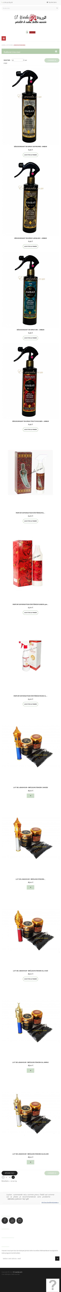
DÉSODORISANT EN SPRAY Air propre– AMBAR (30, 146)
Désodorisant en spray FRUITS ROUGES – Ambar (30, 421)
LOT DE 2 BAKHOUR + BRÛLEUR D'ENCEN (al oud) (30, 971)
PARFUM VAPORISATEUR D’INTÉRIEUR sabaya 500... (30, 604)
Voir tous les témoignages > (50, 1202)
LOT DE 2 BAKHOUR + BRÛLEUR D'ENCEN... (30, 879)
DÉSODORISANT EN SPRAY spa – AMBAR (30, 330)
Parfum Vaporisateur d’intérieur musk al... (30, 696)
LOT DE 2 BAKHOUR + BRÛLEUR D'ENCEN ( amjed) (30, 787)
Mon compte (8, 1235)
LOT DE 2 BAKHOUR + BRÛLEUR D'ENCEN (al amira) (30, 1062)
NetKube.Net (15, 1274)
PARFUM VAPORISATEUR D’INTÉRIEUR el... (30, 513)
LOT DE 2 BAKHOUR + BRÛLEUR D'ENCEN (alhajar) (31, 1154)
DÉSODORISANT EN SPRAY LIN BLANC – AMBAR (30, 238)
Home (3, 45)
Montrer (7, 60)
